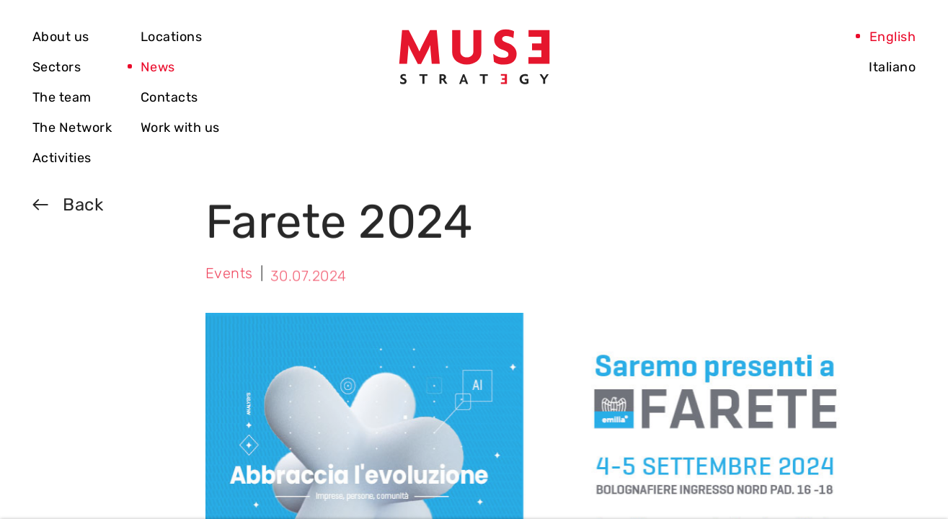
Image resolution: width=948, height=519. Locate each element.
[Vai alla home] (474, 57)
